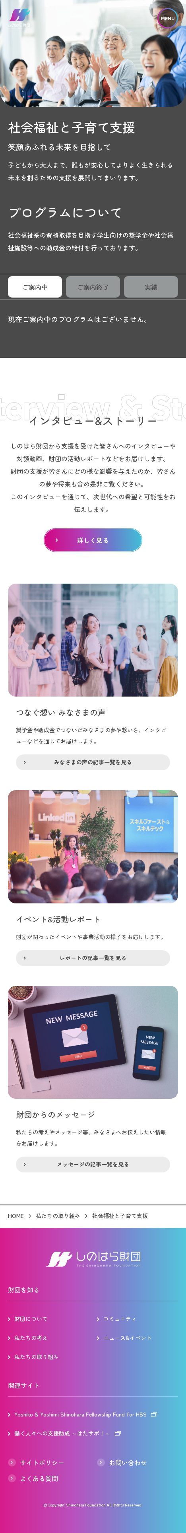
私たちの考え (31, 1338)
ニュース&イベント (127, 1338)
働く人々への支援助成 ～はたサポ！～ (62, 1433)
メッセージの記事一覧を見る (93, 1164)
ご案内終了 (93, 287)
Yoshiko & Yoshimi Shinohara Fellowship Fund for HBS (80, 1414)
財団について (31, 1319)
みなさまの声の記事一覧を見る (93, 762)
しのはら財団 (19, 19)
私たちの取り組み (58, 1216)
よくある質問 (39, 1478)
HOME (16, 1216)
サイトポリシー (42, 1462)
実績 (151, 287)
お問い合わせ (128, 1462)
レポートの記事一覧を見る (93, 958)
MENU (167, 18)
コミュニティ (120, 1319)
